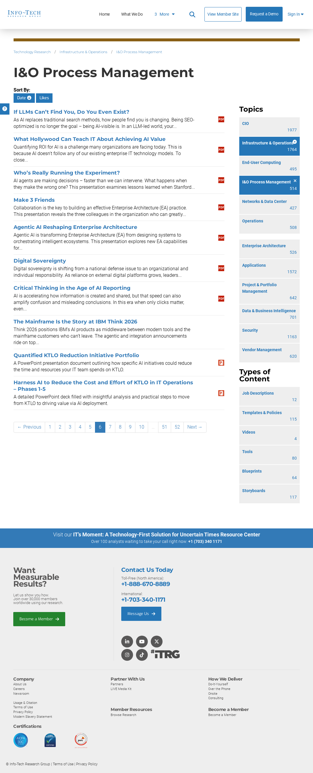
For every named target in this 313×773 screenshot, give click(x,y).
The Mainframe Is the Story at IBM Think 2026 (75, 321)
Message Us (141, 613)
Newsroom (21, 693)
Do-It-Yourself (218, 684)
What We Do (131, 14)
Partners (117, 684)
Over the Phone (219, 688)
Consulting (215, 698)
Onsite (212, 693)
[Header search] (192, 14)
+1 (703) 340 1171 (205, 541)
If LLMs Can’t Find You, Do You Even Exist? (71, 112)
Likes (44, 98)
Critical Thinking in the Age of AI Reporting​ (72, 288)
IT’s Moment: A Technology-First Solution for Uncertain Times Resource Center (166, 534)
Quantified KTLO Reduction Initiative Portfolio (76, 355)
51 (164, 427)
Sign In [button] (296, 14)
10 (141, 427)
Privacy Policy (23, 711)
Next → (195, 427)
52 (177, 427)
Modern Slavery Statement (32, 716)
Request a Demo (264, 14)
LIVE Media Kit (121, 688)
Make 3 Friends (34, 200)
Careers (19, 688)
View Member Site (222, 14)
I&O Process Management (139, 52)
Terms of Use (23, 707)
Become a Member (39, 618)
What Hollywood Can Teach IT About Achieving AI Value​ (89, 139)
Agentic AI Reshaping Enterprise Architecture (75, 227)
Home (104, 14)
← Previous (29, 427)
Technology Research (32, 52)
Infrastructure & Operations (83, 52)
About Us (20, 684)
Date (24, 98)
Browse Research (123, 714)
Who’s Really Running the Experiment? (67, 173)
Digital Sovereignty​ (40, 261)
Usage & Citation (25, 702)
